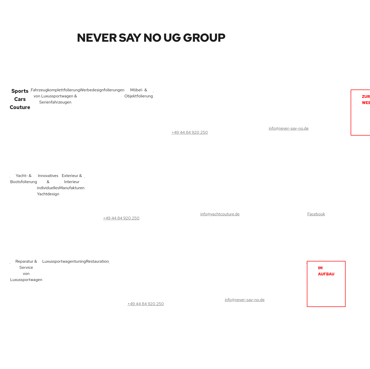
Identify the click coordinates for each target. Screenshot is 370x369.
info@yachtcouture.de (220, 214)
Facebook (316, 214)
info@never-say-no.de (288, 128)
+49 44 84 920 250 (189, 132)
